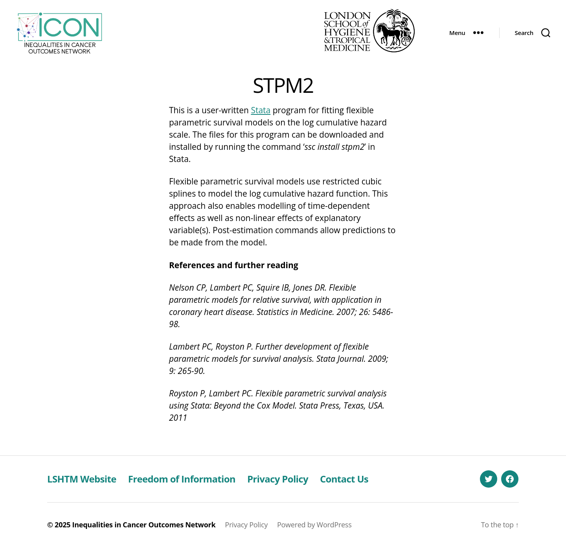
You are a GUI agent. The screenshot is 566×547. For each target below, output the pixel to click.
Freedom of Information (181, 478)
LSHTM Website (81, 478)
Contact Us (344, 478)
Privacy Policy (277, 478)
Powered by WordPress (314, 524)
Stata (260, 110)
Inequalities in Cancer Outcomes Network (144, 524)
